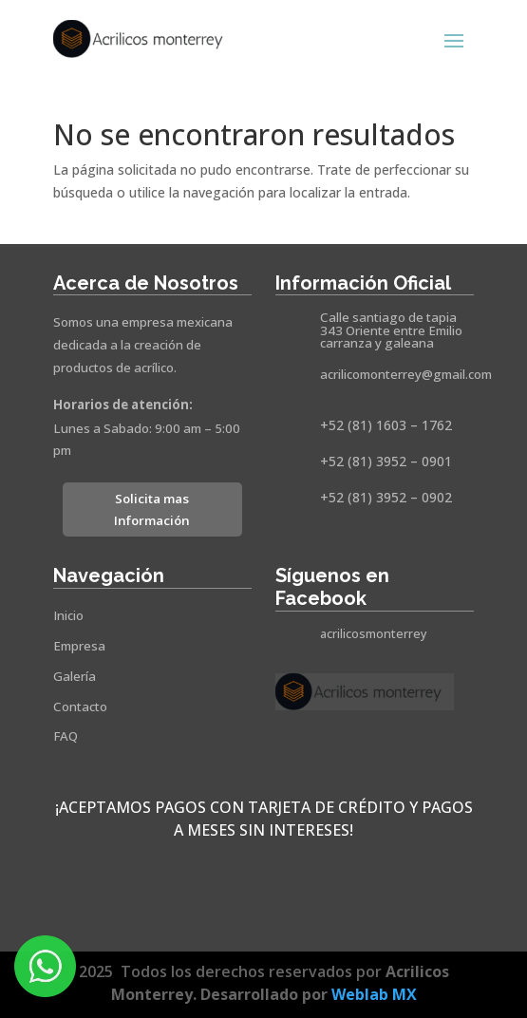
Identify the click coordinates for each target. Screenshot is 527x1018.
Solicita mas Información (152, 509)
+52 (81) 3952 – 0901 (386, 461)
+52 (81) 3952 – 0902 (386, 497)
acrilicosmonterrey (373, 634)
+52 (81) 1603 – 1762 (386, 425)
